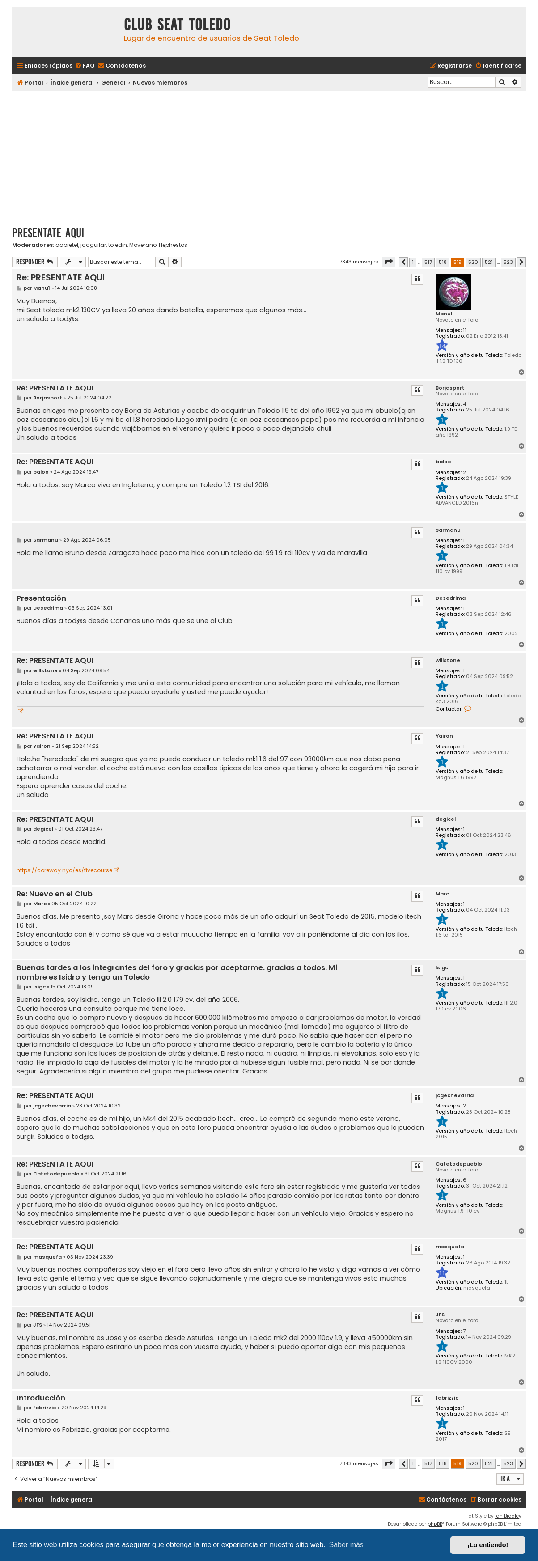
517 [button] (428, 262)
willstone (448, 660)
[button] (388, 262)
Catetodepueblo (459, 1164)
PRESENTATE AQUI (48, 233)
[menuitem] (84, 66)
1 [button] (413, 262)
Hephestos (173, 245)
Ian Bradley (508, 1516)
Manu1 (444, 314)
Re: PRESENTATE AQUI (61, 277)
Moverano (143, 245)
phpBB (435, 1524)
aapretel (66, 245)
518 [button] (443, 262)
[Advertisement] (269, 155)
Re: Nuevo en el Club (55, 894)
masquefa (450, 1247)
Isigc (442, 968)
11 (464, 330)
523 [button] (508, 262)
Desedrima (451, 598)
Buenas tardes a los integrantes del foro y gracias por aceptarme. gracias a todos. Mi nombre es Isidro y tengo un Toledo (177, 972)
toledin (117, 245)
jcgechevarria (455, 1096)
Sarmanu (448, 530)
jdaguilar (93, 245)
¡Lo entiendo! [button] (487, 1544)
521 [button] (489, 262)
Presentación (41, 598)
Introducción (41, 1398)
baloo (443, 462)
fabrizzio (447, 1398)
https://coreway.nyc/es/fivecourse (64, 870)
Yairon (444, 736)
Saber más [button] (346, 1544)
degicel (446, 819)
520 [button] (473, 262)
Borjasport (450, 388)
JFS (440, 1315)
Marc (442, 894)
